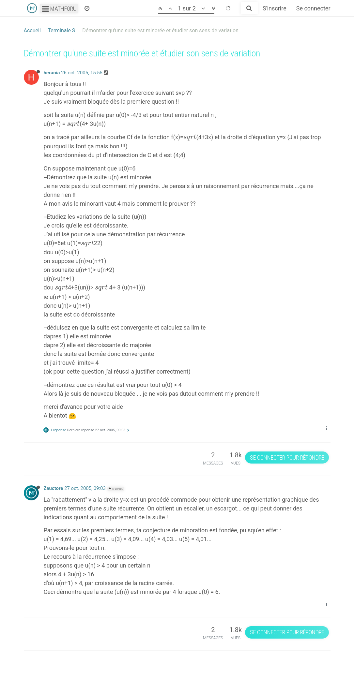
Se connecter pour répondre (287, 457)
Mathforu (59, 8)
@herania (116, 488)
